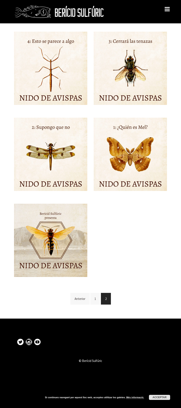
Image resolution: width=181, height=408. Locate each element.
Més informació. (135, 397)
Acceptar (160, 397)
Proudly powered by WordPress (35, 401)
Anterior (80, 299)
